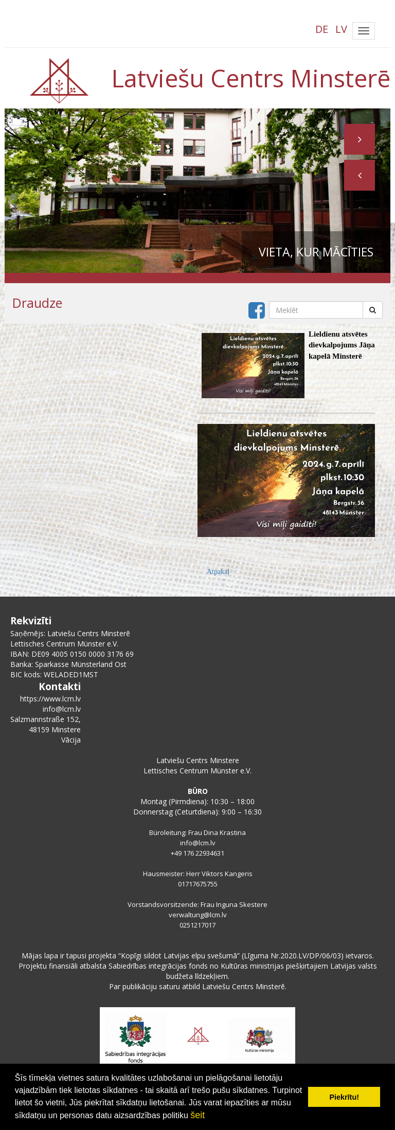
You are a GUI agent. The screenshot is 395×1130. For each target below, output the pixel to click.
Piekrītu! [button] (344, 1097)
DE (321, 29)
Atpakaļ (218, 572)
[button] (359, 175)
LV (341, 29)
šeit (197, 1115)
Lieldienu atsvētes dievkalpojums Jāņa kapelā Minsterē (342, 345)
